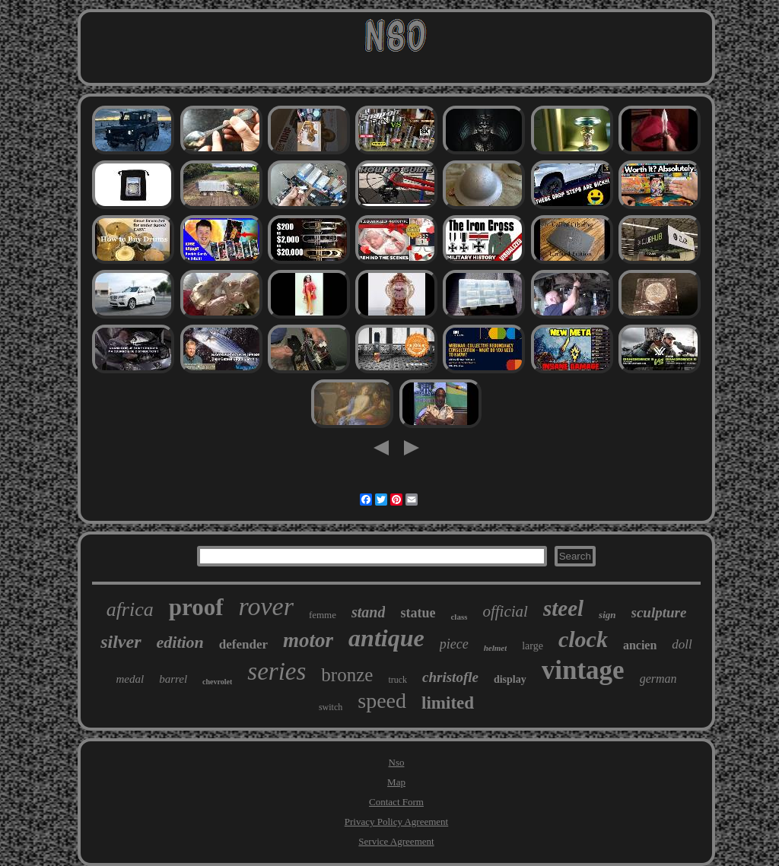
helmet (495, 647)
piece (454, 644)
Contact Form (396, 801)
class (458, 616)
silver (120, 642)
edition (180, 642)
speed (382, 700)
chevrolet (217, 681)
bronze (347, 675)
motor (308, 640)
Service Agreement (396, 841)
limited (447, 702)
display (510, 679)
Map (396, 782)
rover (266, 606)
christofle (450, 677)
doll (682, 644)
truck (397, 679)
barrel (173, 679)
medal (130, 679)
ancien (640, 645)
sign (607, 614)
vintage (583, 670)
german (658, 678)
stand (368, 612)
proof (196, 607)
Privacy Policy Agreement (396, 821)
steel (563, 608)
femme (322, 614)
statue (417, 612)
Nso (397, 762)
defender (243, 644)
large (532, 646)
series (276, 671)
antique (386, 638)
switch (330, 707)
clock (583, 639)
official (505, 611)
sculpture (659, 612)
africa (130, 609)
